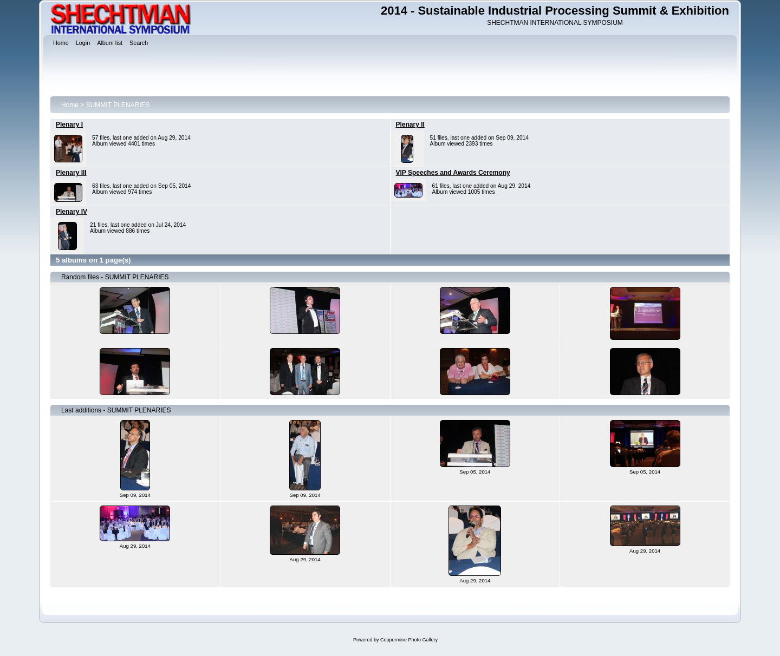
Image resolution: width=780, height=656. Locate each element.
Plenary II (410, 124)
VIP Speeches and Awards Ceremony (453, 172)
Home (70, 105)
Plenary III (71, 172)
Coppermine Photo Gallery (409, 639)
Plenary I (69, 124)
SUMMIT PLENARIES (118, 105)
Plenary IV (71, 211)
